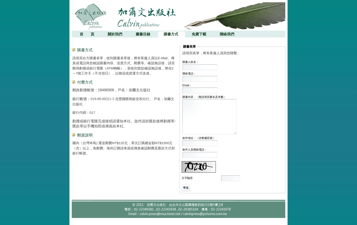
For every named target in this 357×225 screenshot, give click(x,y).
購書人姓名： (190, 62)
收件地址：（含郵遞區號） (198, 138)
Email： (187, 85)
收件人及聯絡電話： (194, 149)
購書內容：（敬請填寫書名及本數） (204, 97)
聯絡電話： (189, 73)
